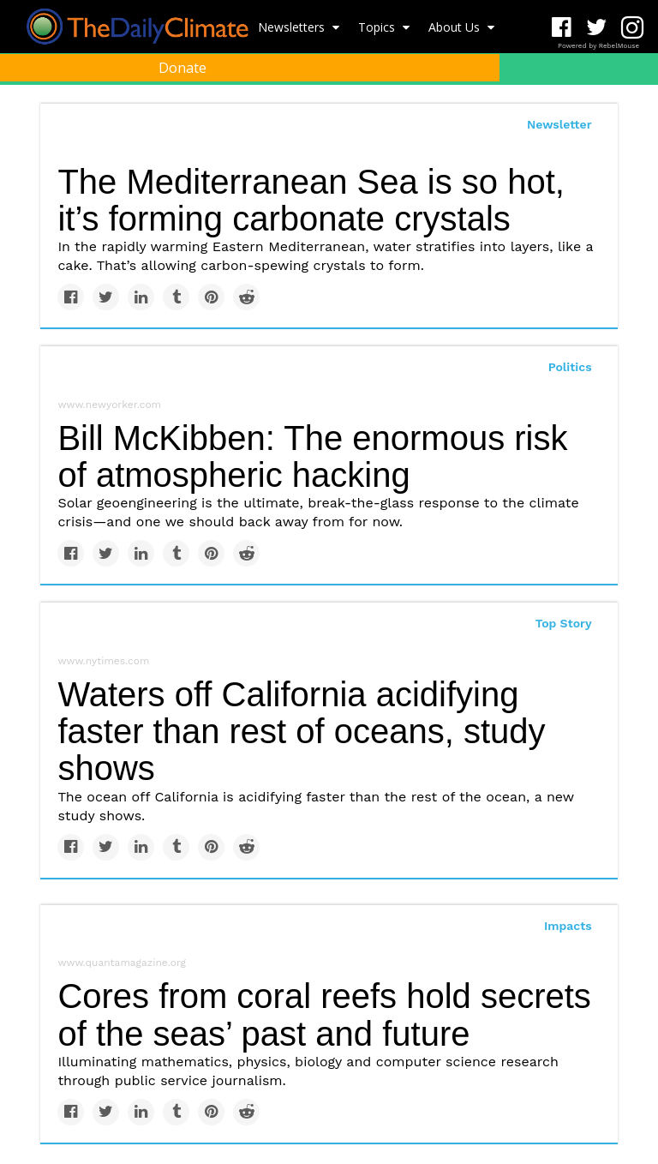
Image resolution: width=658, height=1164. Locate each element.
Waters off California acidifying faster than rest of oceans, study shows (301, 731)
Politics (570, 367)
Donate (182, 67)
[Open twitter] (596, 28)
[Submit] (634, 108)
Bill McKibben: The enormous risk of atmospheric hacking (312, 456)
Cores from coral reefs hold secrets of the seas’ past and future (323, 1014)
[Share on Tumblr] (176, 297)
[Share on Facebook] (70, 297)
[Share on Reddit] (246, 297)
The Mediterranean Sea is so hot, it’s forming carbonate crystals (310, 200)
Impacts (568, 926)
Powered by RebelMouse (598, 46)
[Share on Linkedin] (141, 297)
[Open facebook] (561, 28)
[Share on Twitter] (106, 297)
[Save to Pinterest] (211, 297)
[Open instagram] (632, 28)
